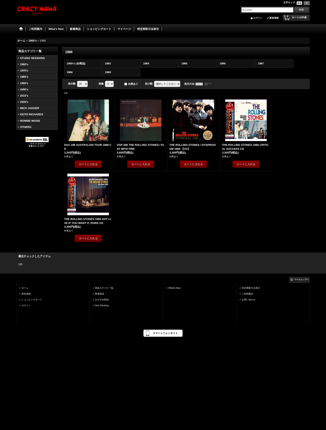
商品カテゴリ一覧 (104, 288)
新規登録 (274, 18)
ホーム (25, 288)
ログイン (257, 18)
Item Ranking (102, 305)
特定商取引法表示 (251, 288)
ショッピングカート (32, 299)
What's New (174, 288)
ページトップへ (301, 279)
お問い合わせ (249, 299)
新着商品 (99, 293)
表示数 (72, 83)
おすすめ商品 (102, 299)
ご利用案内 (247, 293)
